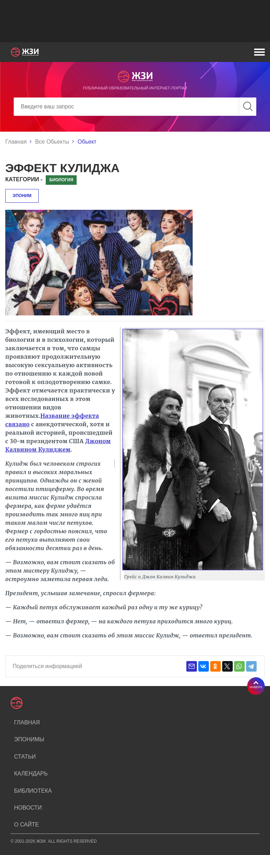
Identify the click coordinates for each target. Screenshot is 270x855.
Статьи (25, 757)
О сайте (26, 825)
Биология (61, 179)
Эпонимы (29, 739)
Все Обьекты (52, 142)
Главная (16, 142)
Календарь (31, 774)
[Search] (135, 107)
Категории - (24, 179)
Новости (28, 808)
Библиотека (33, 791)
